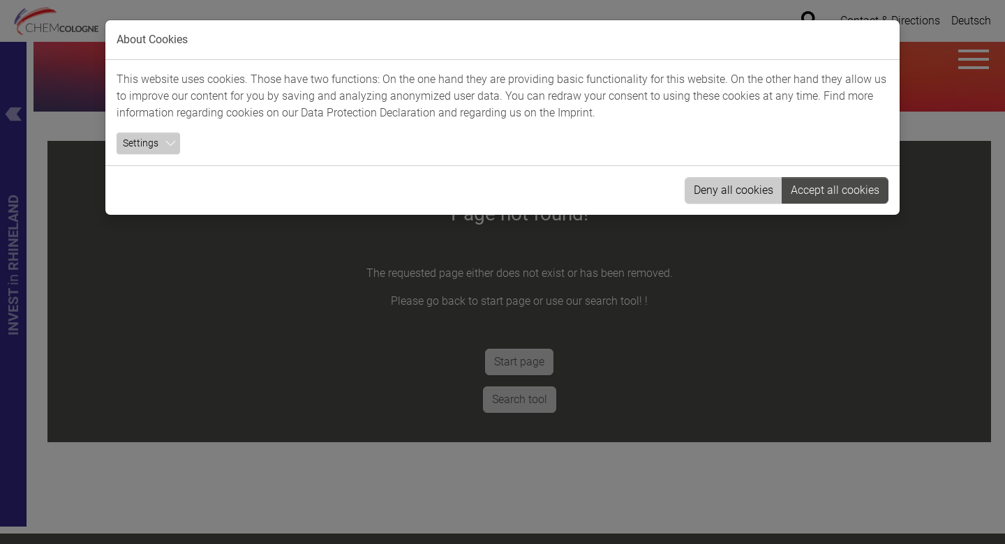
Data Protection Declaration (368, 112)
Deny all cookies (733, 190)
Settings (140, 143)
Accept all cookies (835, 190)
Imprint (575, 112)
